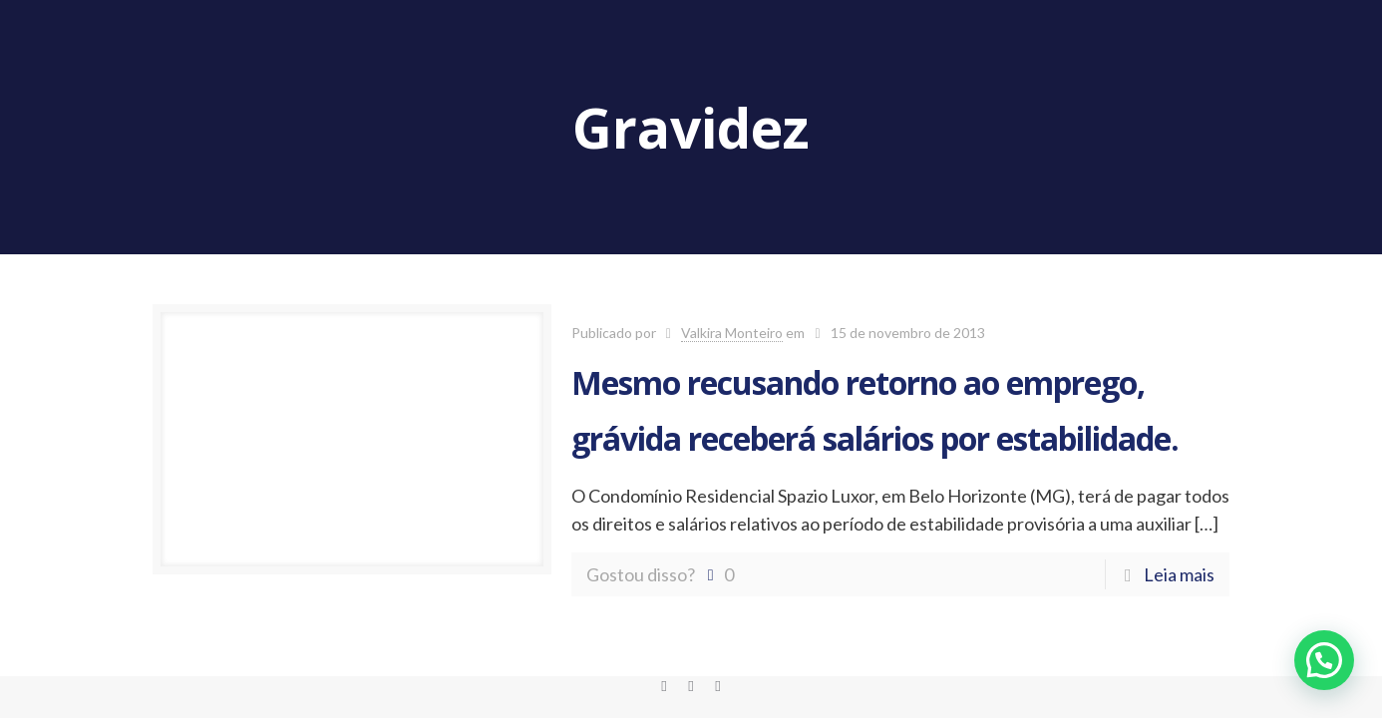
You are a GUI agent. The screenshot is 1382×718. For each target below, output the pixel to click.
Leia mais (1179, 574)
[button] (1324, 660)
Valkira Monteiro (732, 332)
